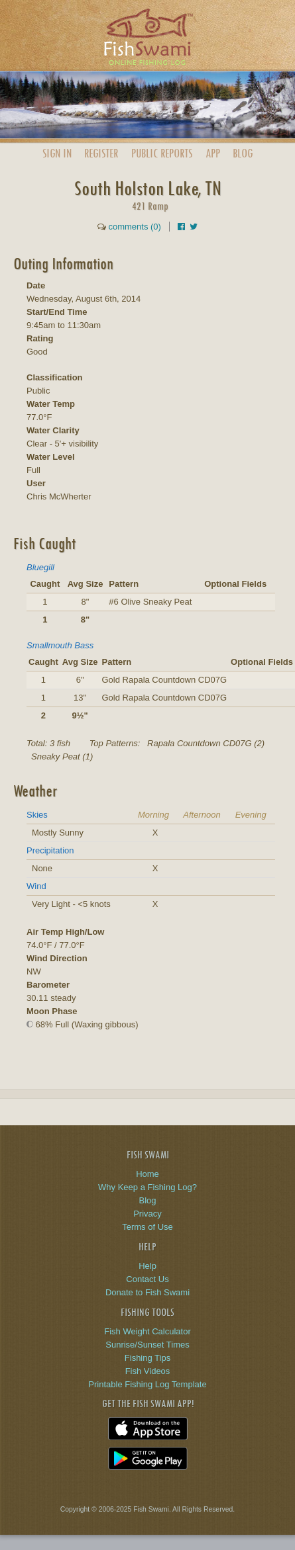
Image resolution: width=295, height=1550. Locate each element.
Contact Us (147, 1279)
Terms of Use (147, 1227)
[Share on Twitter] (194, 227)
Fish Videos (147, 1371)
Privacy (147, 1214)
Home (147, 1174)
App (213, 153)
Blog (243, 153)
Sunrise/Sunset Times (147, 1345)
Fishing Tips (147, 1358)
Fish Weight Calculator (147, 1331)
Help (147, 1266)
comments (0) (134, 227)
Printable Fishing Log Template (147, 1384)
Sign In (57, 153)
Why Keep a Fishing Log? (147, 1187)
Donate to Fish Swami (147, 1292)
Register (101, 153)
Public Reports (161, 153)
